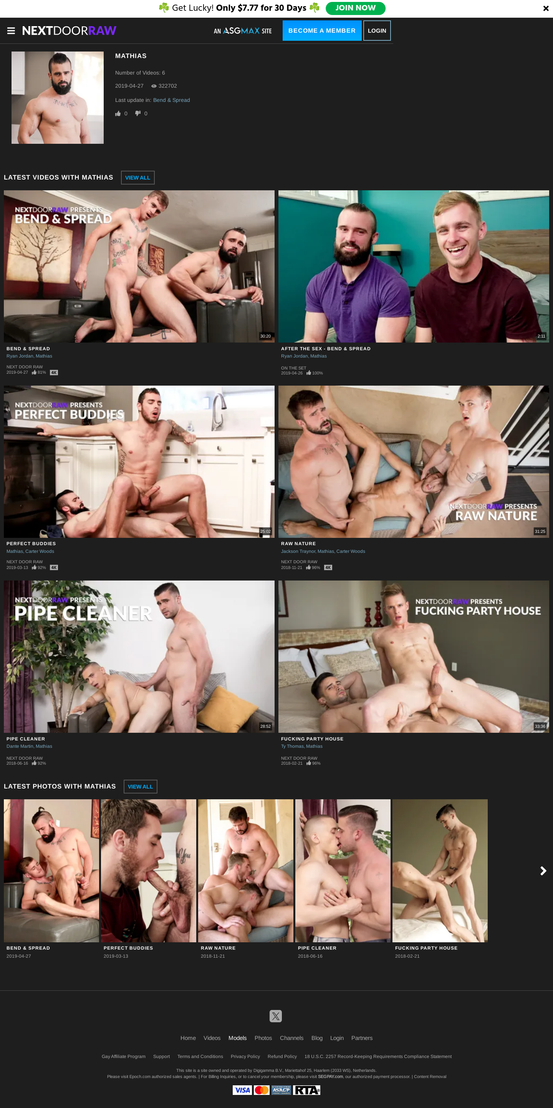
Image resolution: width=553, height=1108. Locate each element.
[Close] (546, 9)
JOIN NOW (355, 8)
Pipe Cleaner (26, 739)
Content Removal (430, 1076)
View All (138, 178)
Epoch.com (140, 1076)
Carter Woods (39, 551)
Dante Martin (20, 746)
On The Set (293, 368)
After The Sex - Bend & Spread (326, 348)
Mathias (44, 356)
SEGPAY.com (330, 1076)
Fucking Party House (312, 739)
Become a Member (322, 30)
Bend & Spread (171, 100)
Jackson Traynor (298, 551)
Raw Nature (298, 543)
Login (377, 30)
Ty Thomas (292, 746)
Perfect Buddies (31, 543)
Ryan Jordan (20, 356)
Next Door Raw (25, 366)
